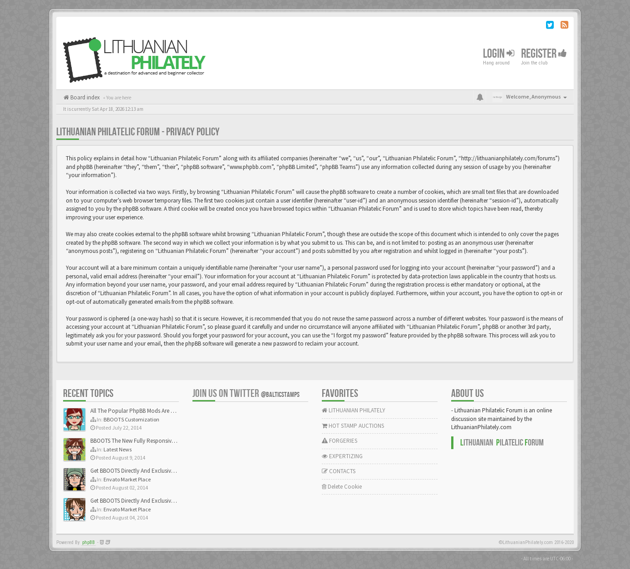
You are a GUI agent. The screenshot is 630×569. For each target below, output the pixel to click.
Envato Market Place (127, 479)
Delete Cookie (342, 486)
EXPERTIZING (342, 456)
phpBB (88, 542)
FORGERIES (339, 441)
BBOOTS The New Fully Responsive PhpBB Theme (150, 441)
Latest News (117, 449)
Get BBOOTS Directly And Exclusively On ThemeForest (155, 471)
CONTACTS (338, 471)
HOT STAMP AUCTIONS (353, 426)
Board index (84, 97)
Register (544, 53)
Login (498, 53)
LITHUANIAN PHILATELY (353, 410)
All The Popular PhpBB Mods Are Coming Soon (147, 411)
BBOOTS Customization (131, 419)
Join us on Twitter (246, 393)
